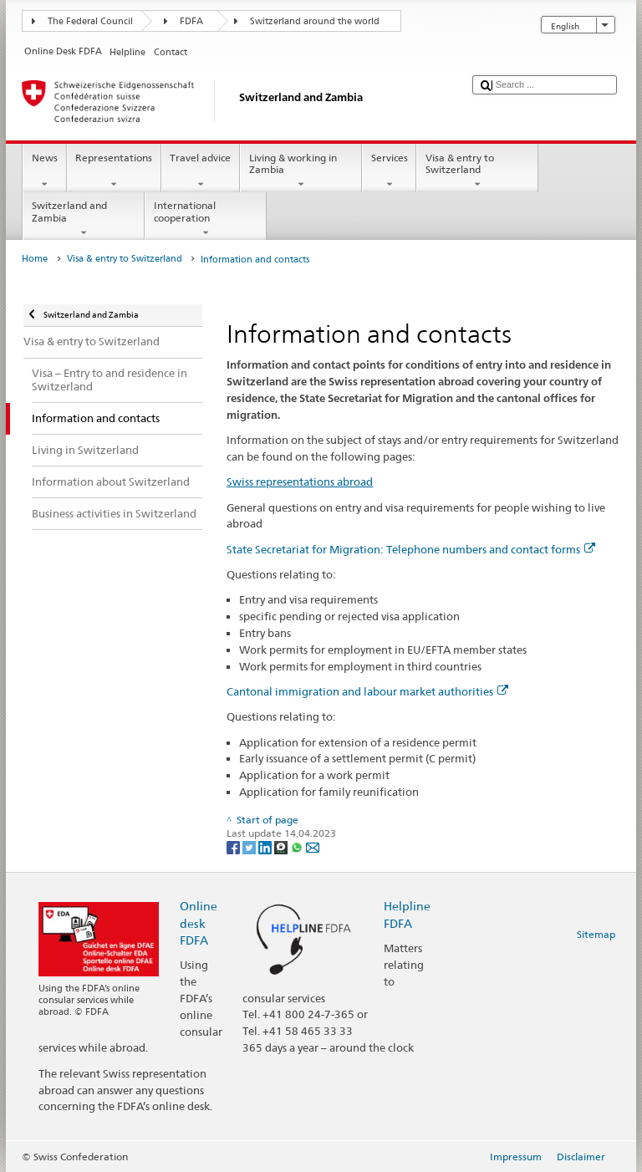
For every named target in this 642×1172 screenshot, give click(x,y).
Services (389, 171)
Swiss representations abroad (300, 481)
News (44, 171)
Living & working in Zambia (301, 171)
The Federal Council (90, 21)
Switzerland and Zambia (83, 219)
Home (35, 258)
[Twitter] (250, 847)
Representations (114, 171)
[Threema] (282, 847)
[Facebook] (234, 847)
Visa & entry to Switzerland (477, 171)
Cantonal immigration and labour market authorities (367, 691)
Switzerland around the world (315, 21)
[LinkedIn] (266, 847)
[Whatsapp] (298, 847)
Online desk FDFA (198, 922)
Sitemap (596, 934)
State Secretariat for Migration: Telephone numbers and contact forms (411, 549)
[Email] (312, 847)
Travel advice (200, 171)
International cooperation (205, 219)
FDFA (191, 21)
